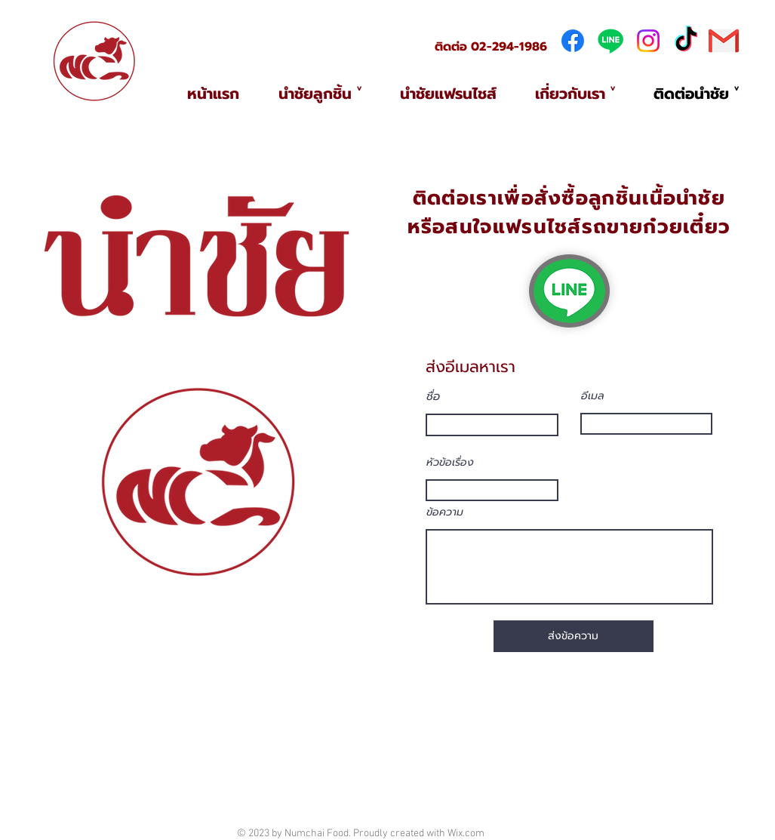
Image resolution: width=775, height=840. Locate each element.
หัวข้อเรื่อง (450, 462)
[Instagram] (648, 41)
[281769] (724, 41)
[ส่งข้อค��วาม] (574, 636)
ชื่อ (433, 396)
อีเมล (592, 396)
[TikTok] (686, 41)
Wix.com (465, 833)
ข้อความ (444, 512)
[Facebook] (573, 41)
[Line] (610, 41)
